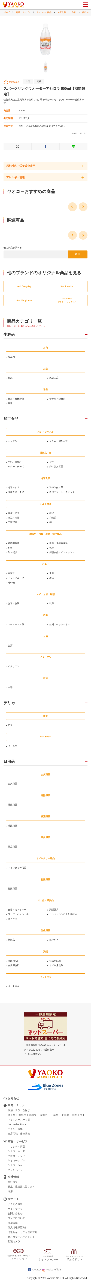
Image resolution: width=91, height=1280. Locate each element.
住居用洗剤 (55, 960)
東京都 (65, 1115)
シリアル (12, 441)
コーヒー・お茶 (16, 624)
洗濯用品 (12, 825)
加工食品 (61, 12)
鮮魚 (10, 377)
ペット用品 (13, 986)
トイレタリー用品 (17, 867)
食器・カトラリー (17, 909)
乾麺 (51, 603)
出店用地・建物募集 (19, 1133)
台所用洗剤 (13, 965)
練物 (51, 513)
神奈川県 (77, 1115)
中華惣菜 (12, 522)
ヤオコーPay (15, 1165)
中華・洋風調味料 (58, 543)
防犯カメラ (14, 1241)
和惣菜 (52, 517)
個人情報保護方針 (18, 1227)
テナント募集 (15, 1129)
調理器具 (54, 909)
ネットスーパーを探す (20, 1119)
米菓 (51, 573)
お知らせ (13, 1098)
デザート (54, 462)
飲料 (74, 12)
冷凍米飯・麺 (56, 487)
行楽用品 (12, 888)
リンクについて (16, 1218)
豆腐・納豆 (13, 513)
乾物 (51, 547)
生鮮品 (9, 335)
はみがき (54, 939)
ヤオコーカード (16, 1151)
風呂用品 (12, 846)
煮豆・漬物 (13, 517)
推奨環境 (13, 1222)
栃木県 (33, 1115)
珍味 (51, 578)
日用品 (9, 761)
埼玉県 (11, 1115)
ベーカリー (13, 746)
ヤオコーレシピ (16, 1155)
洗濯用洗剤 (13, 960)
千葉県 (54, 1115)
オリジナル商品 (16, 1146)
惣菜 (10, 725)
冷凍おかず (13, 487)
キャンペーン (15, 1169)
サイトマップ (15, 1208)
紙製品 (11, 939)
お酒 (10, 645)
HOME (7, 12)
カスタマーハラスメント (21, 1236)
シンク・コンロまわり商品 (63, 914)
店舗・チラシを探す (19, 1110)
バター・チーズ (16, 466)
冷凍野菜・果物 (16, 492)
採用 (10, 1191)
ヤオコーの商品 (44, 12)
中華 (10, 687)
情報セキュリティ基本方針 (22, 1232)
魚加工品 (54, 377)
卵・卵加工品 (56, 466)
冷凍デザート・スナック (62, 492)
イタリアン (13, 666)
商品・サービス (23, 12)
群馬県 (22, 1115)
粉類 (10, 547)
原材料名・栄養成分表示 (20, 165)
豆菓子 (11, 573)
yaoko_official (51, 1269)
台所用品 (12, 783)
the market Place (17, 1124)
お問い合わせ (15, 1213)
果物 (10, 403)
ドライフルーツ (16, 578)
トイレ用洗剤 (56, 965)
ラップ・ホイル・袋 (18, 914)
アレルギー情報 (15, 177)
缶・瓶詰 (12, 552)
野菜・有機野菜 (16, 398)
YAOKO (34, 1269)
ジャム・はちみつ (58, 441)
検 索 (77, 254)
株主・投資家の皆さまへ (21, 1186)
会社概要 (13, 1182)
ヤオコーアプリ (16, 1160)
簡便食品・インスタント (62, 552)
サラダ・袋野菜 (57, 398)
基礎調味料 (13, 543)
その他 (11, 582)
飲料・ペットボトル (59, 624)
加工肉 (11, 356)
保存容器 (12, 918)
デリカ (9, 703)
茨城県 (43, 1115)
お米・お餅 (13, 603)
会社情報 (13, 1176)
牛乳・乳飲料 (15, 462)
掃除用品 (12, 804)
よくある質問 (15, 1204)
